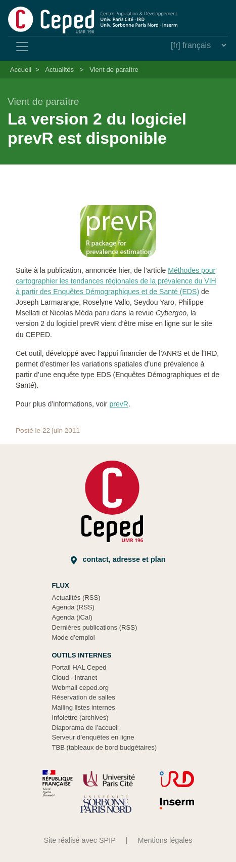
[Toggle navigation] (22, 46)
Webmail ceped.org (80, 687)
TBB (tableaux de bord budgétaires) (104, 747)
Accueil (20, 69)
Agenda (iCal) (72, 617)
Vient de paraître (113, 69)
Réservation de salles (83, 697)
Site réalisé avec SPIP (79, 840)
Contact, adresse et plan (118, 559)
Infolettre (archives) (80, 717)
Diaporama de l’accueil (85, 727)
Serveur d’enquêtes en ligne (93, 737)
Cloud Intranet (74, 677)
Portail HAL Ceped (79, 667)
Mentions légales (165, 840)
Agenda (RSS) (73, 607)
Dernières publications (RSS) (94, 627)
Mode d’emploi (73, 637)
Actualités (59, 69)
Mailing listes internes (83, 707)
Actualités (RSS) (76, 597)
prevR (118, 404)
